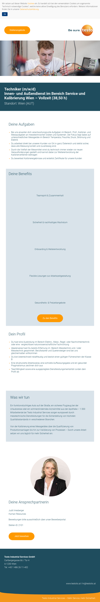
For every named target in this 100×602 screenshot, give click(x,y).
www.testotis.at (73, 583)
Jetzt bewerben (21, 536)
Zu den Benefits (50, 318)
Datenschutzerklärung (29, 9)
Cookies (31, 3)
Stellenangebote (17, 30)
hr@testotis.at (89, 583)
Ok (5, 14)
